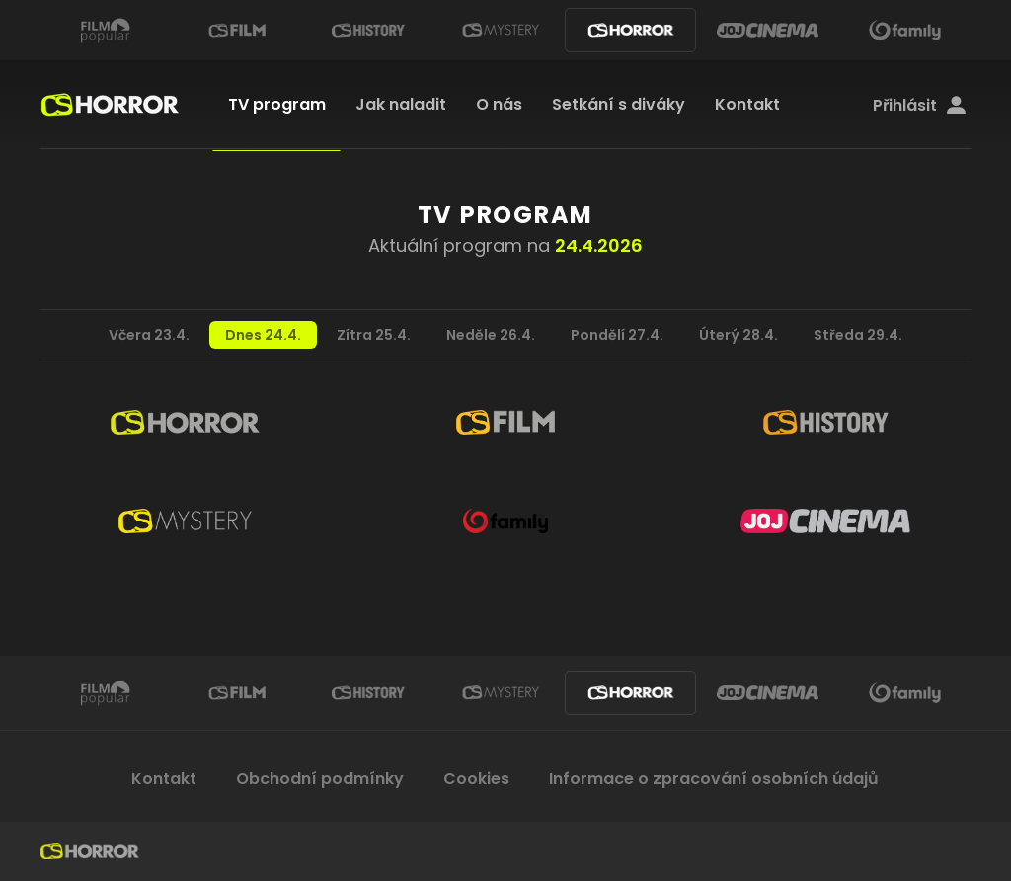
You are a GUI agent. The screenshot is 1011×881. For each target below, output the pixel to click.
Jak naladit (400, 104)
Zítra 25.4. (374, 335)
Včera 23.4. (149, 335)
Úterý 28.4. (738, 335)
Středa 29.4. (858, 335)
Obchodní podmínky (320, 778)
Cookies (476, 778)
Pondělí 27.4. (617, 335)
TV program (277, 104)
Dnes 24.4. (263, 335)
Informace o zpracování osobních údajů (714, 778)
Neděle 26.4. (490, 335)
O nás (499, 104)
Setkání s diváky (618, 104)
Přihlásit (919, 106)
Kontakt (747, 104)
